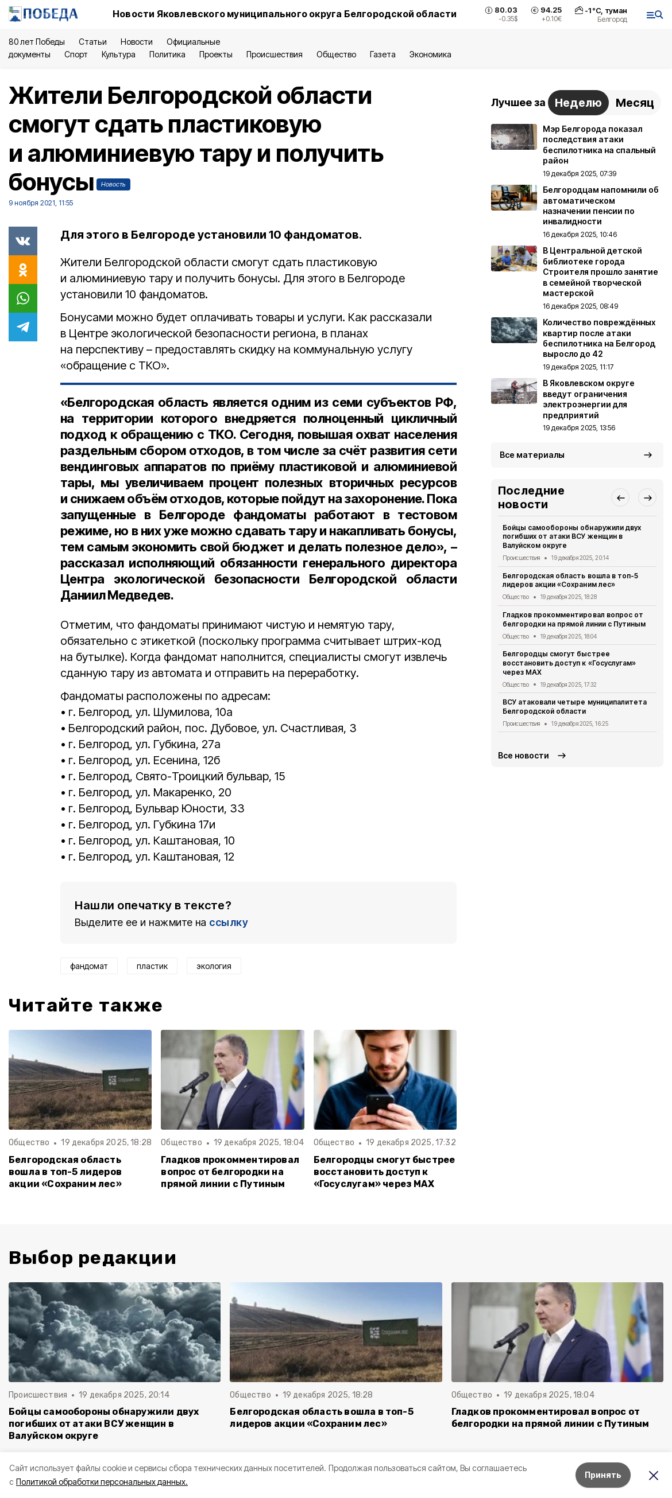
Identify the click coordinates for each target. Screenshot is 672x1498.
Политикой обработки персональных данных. (102, 1482)
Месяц (635, 103)
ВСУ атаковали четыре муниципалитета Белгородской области (575, 706)
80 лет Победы (37, 41)
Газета (383, 54)
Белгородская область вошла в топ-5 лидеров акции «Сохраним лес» (65, 1171)
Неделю (578, 103)
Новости (137, 41)
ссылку (228, 922)
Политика (167, 54)
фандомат (89, 966)
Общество (336, 54)
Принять (603, 1475)
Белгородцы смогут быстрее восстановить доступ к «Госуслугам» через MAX (384, 1171)
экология (213, 966)
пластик (152, 966)
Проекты (216, 54)
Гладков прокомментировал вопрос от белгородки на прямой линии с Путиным (230, 1171)
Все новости (523, 755)
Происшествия (274, 54)
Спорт (76, 54)
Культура (118, 54)
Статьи (92, 41)
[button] (620, 497)
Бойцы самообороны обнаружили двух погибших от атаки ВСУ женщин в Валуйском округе (572, 536)
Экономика (430, 54)
